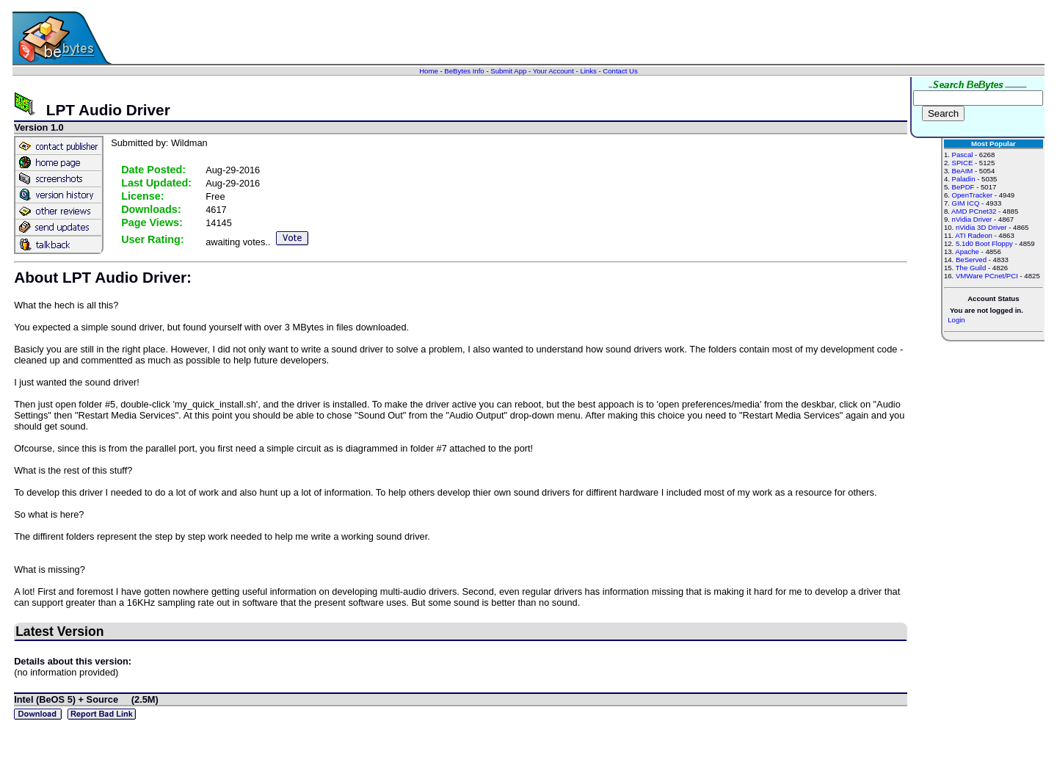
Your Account (553, 71)
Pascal (962, 155)
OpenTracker (972, 195)
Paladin (964, 179)
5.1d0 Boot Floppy (984, 243)
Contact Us (620, 71)
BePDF (963, 187)
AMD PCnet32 (973, 211)
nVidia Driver (972, 219)
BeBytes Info (464, 71)
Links (588, 71)
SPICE (962, 163)
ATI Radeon (973, 235)
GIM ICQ (966, 203)
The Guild (971, 268)
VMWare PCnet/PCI (987, 276)
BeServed (971, 260)
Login (956, 320)
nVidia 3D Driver (981, 227)
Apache (967, 251)
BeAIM (962, 171)
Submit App (508, 71)
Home (428, 71)
